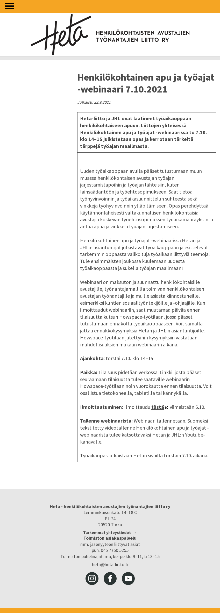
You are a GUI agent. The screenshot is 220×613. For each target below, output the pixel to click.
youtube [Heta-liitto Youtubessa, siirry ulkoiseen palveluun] (128, 578)
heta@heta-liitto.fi (110, 564)
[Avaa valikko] (9, 6)
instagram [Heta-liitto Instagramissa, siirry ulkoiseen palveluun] (92, 578)
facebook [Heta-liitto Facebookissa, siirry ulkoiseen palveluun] (110, 578)
